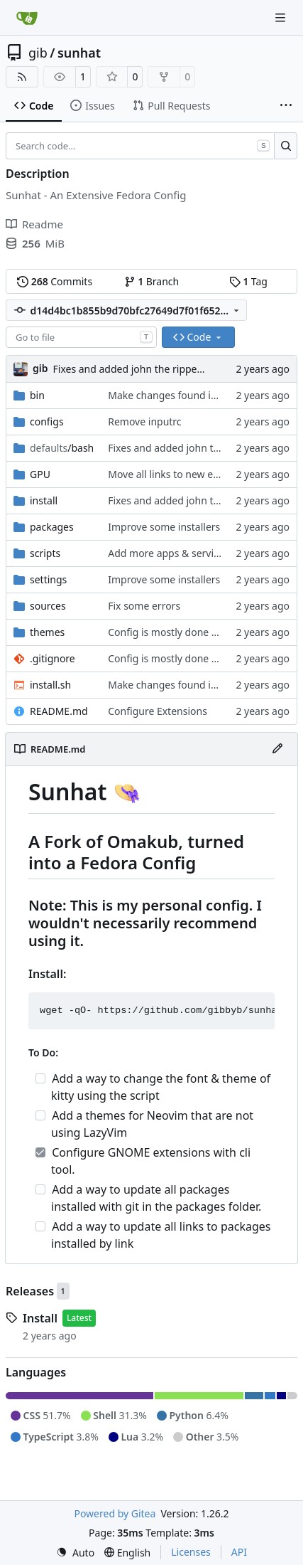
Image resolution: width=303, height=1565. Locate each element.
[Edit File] (277, 749)
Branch (152, 281)
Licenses (191, 1552)
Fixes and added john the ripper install (142, 369)
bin (37, 395)
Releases (30, 1291)
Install (40, 1318)
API (239, 1552)
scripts (45, 553)
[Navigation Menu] (282, 17)
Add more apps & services (168, 553)
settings (48, 579)
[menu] (75, 1552)
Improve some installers (164, 527)
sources (48, 605)
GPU (40, 474)
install (43, 500)
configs (47, 421)
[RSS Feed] (22, 76)
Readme (34, 224)
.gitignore (52, 658)
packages (52, 527)
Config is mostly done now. (170, 632)
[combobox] (81, 337)
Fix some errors (144, 605)
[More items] (286, 106)
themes (47, 632)
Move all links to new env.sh (172, 474)
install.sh (50, 684)
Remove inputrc (144, 421)
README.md (59, 711)
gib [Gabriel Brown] (40, 368)
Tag (248, 281)
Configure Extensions (157, 711)
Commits (54, 281)
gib (38, 53)
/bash (62, 448)
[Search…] (285, 145)
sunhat (79, 53)
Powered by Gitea (114, 1513)
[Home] (27, 18)
